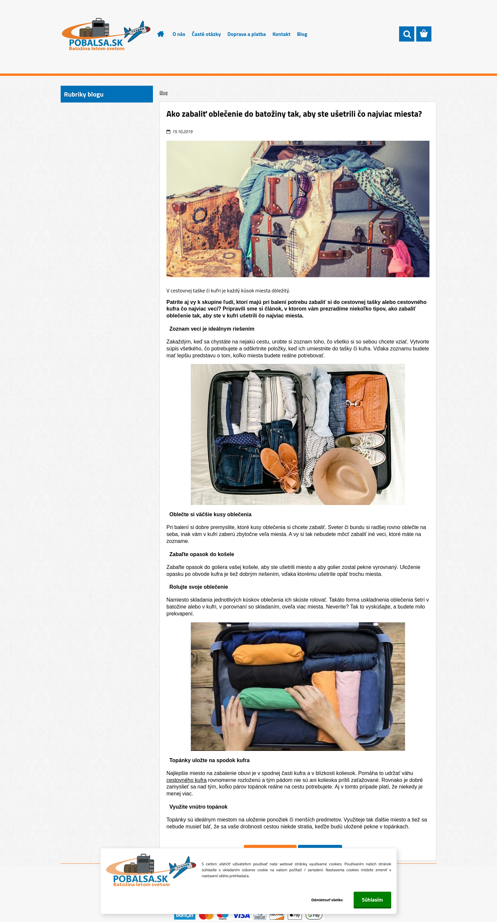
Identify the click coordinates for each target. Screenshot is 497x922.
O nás (179, 34)
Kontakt (282, 34)
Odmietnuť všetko (327, 900)
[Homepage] (157, 34)
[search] (406, 34)
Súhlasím (372, 900)
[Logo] (106, 34)
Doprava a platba (246, 34)
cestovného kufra (186, 780)
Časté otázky (206, 34)
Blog (302, 34)
